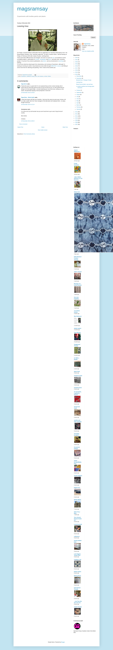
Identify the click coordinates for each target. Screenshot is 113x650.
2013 (76, 111)
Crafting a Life (77, 559)
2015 (76, 72)
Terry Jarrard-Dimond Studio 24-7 (78, 519)
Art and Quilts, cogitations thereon (77, 393)
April (77, 103)
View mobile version (42, 130)
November (79, 78)
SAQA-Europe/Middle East (77, 462)
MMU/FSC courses (56, 66)
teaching (61, 61)
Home (42, 127)
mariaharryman (78, 387)
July (77, 96)
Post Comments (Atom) (29, 134)
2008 (76, 122)
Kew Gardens (40, 76)
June (77, 98)
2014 (76, 74)
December (79, 76)
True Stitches (77, 332)
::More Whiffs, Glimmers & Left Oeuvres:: (78, 178)
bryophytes (43, 59)
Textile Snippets (78, 475)
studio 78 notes (78, 607)
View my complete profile (88, 51)
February (78, 107)
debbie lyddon (77, 328)
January (78, 109)
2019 (76, 64)
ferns (49, 59)
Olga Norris (24, 84)
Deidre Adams (77, 571)
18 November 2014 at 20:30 (27, 92)
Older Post (65, 127)
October (78, 90)
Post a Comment (23, 124)
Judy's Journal (77, 271)
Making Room (77, 575)
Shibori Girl (77, 192)
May (77, 100)
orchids (37, 59)
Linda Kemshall (78, 524)
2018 (76, 66)
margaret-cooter (78, 375)
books (44, 61)
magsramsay (32, 9)
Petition (49, 76)
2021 (76, 59)
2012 (76, 114)
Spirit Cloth (77, 371)
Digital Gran (77, 487)
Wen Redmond (77, 316)
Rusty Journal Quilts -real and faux (84, 84)
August (78, 94)
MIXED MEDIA (77, 499)
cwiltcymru (77, 536)
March (78, 105)
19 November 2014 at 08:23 (27, 121)
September (79, 92)
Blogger (63, 642)
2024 (76, 57)
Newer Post (20, 127)
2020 (76, 61)
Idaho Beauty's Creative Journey (78, 258)
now (53, 57)
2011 (76, 116)
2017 (76, 68)
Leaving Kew (79, 82)
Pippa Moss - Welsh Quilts (28, 97)
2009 (76, 120)
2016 (76, 70)
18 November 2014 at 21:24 (27, 104)
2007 (76, 124)
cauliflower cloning (30, 76)
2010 (76, 118)
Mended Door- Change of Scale (83, 80)
